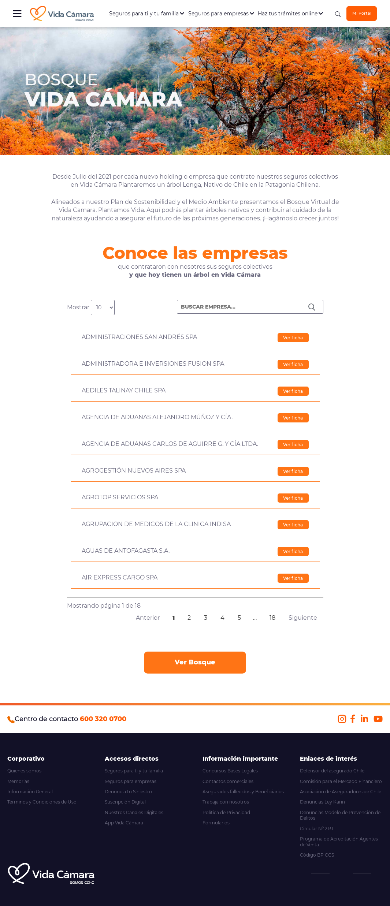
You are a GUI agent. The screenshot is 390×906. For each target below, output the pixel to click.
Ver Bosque (195, 662)
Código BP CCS (317, 855)
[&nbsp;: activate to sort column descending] (195, 323)
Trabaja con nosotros (226, 802)
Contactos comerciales (228, 781)
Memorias (18, 781)
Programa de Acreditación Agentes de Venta (339, 841)
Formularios (216, 822)
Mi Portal (361, 13)
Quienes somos (24, 770)
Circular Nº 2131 (316, 828)
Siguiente (303, 617)
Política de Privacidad (226, 812)
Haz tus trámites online (290, 13)
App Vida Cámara (124, 822)
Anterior (148, 617)
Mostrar (91, 307)
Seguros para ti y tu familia (146, 13)
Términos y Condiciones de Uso (42, 802)
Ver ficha (293, 337)
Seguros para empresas (221, 13)
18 (272, 617)
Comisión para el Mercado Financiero (341, 781)
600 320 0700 (103, 719)
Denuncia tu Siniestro (128, 791)
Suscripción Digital (125, 802)
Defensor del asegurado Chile (332, 770)
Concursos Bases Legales (230, 770)
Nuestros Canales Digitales (134, 812)
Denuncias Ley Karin (322, 802)
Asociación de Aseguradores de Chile (340, 791)
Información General (30, 791)
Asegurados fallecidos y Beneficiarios (243, 791)
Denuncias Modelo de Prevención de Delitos (340, 815)
